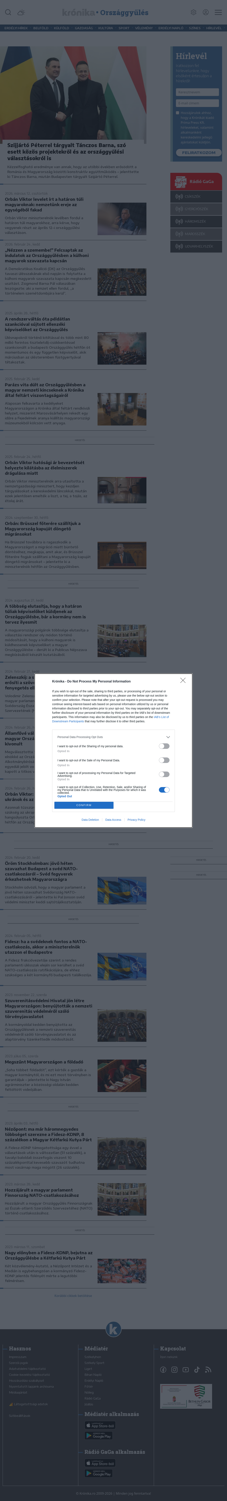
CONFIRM (84, 805)
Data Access (113, 819)
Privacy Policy (136, 819)
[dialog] (113, 751)
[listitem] (113, 737)
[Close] (184, 682)
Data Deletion (90, 819)
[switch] (164, 746)
